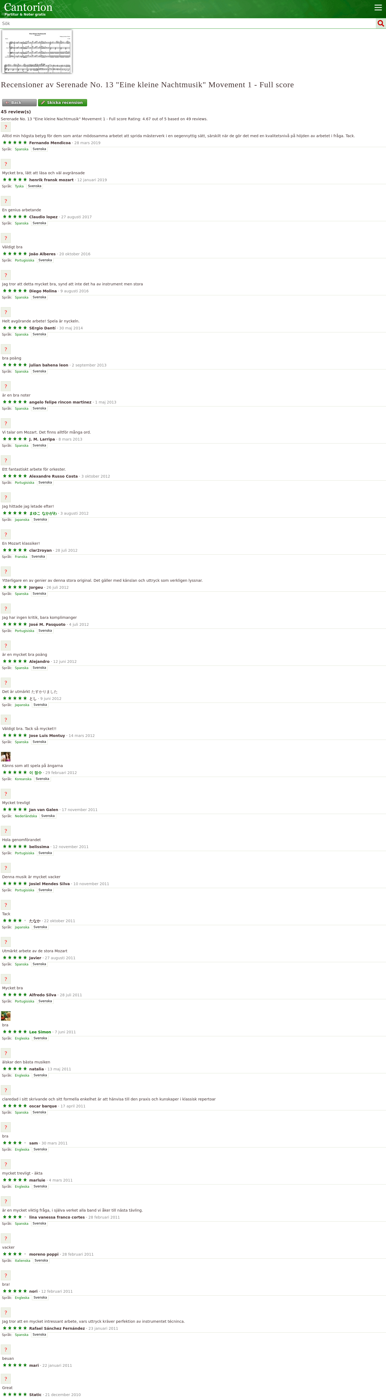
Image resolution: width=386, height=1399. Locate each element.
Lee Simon (40, 1032)
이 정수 (35, 773)
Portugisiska (24, 260)
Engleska (22, 1038)
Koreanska (23, 779)
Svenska (39, 149)
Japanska (22, 520)
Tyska (19, 186)
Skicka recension (62, 102)
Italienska (23, 1261)
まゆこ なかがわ (43, 513)
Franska (21, 557)
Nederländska (26, 816)
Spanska (22, 149)
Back (13, 102)
